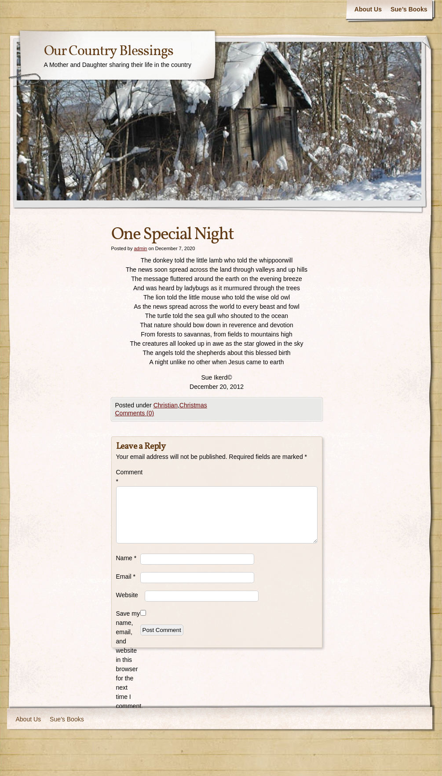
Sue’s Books (409, 9)
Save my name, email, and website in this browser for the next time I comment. (128, 659)
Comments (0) (134, 413)
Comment (128, 477)
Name (126, 558)
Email (125, 576)
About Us (368, 9)
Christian (165, 405)
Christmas (193, 405)
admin (140, 248)
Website (127, 595)
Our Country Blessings (108, 51)
